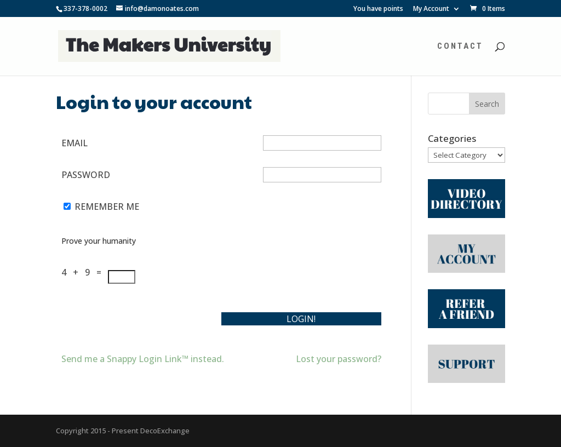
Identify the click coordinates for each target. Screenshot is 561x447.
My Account (431, 9)
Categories (452, 138)
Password (85, 175)
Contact (460, 46)
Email (74, 143)
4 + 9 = (84, 272)
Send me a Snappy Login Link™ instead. (142, 359)
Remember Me (107, 206)
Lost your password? (338, 359)
